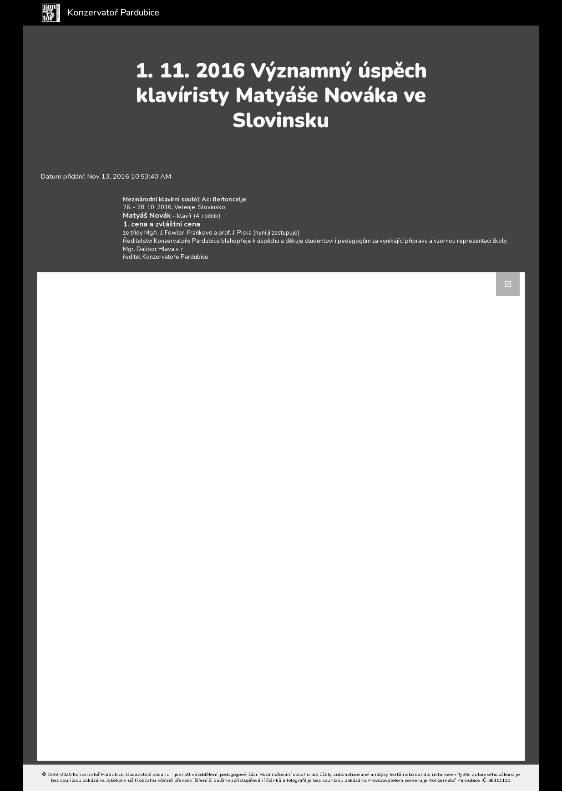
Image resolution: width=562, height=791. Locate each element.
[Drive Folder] (281, 516)
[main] (281, 95)
